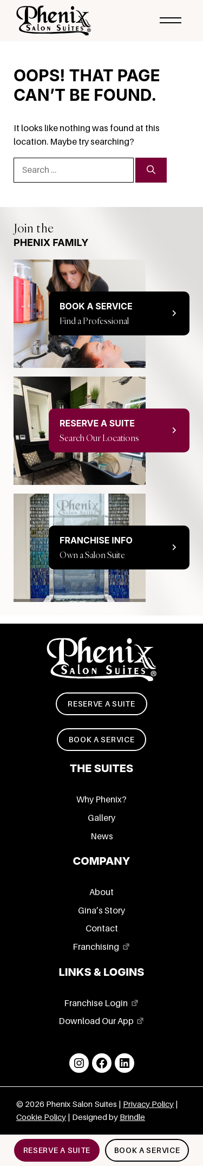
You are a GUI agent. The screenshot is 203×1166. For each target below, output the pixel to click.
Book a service (102, 739)
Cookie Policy (41, 1117)
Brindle (132, 1117)
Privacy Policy (148, 1104)
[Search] (151, 170)
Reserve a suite (101, 703)
